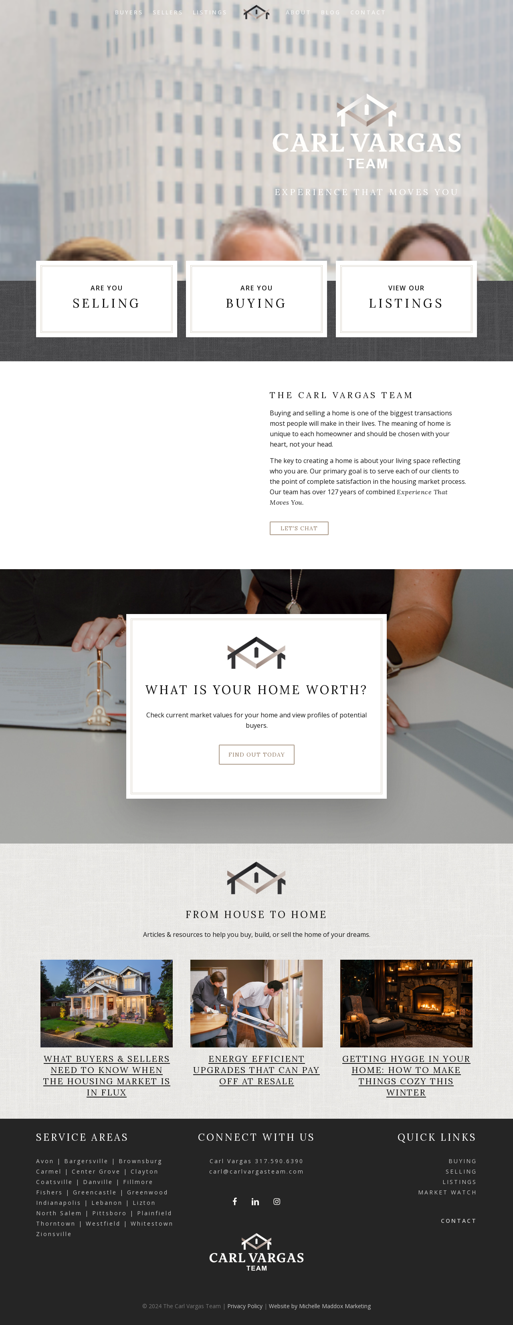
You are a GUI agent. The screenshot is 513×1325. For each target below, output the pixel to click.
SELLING (461, 1171)
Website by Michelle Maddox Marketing (320, 1306)
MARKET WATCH (447, 1192)
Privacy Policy (245, 1306)
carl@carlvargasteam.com (256, 1171)
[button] (299, 528)
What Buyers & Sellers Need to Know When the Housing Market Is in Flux (106, 1075)
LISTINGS (459, 1182)
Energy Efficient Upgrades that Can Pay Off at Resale (256, 1070)
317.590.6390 (279, 1161)
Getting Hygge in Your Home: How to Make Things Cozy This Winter (406, 1075)
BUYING (462, 1161)
